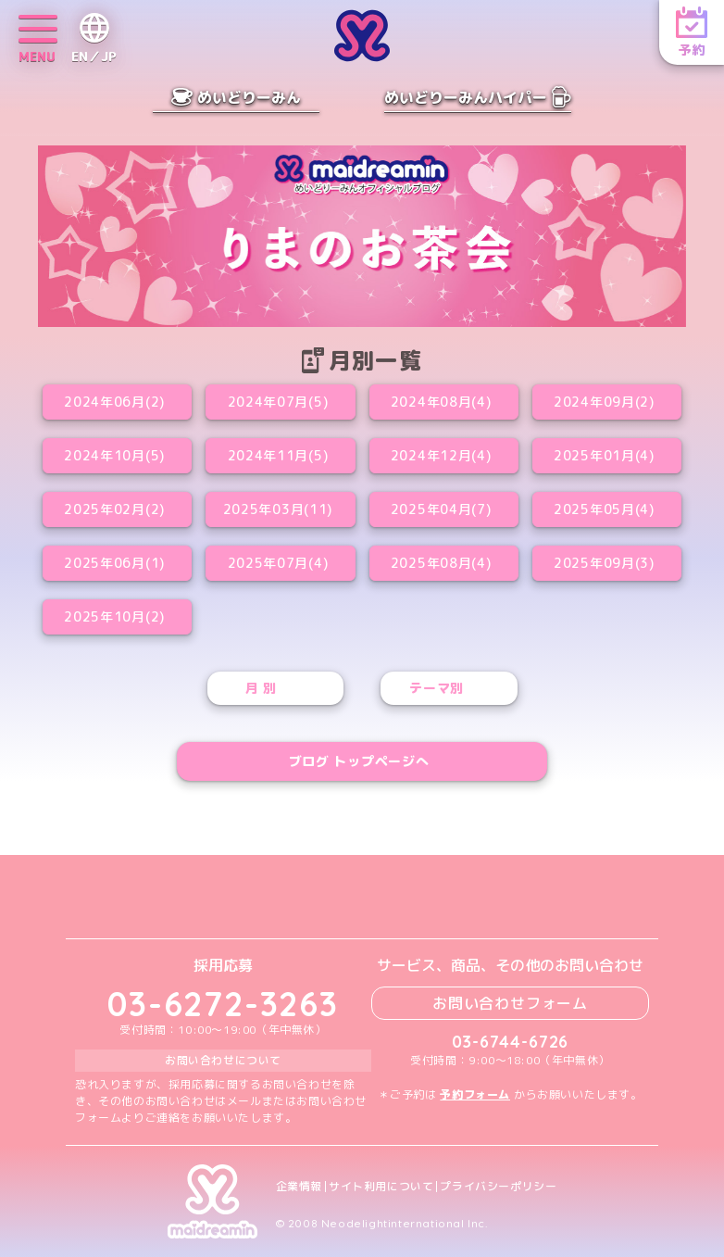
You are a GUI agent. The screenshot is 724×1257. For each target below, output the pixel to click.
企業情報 (299, 1186)
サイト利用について (381, 1186)
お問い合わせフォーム (510, 1003)
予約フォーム (475, 1094)
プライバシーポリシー (498, 1186)
